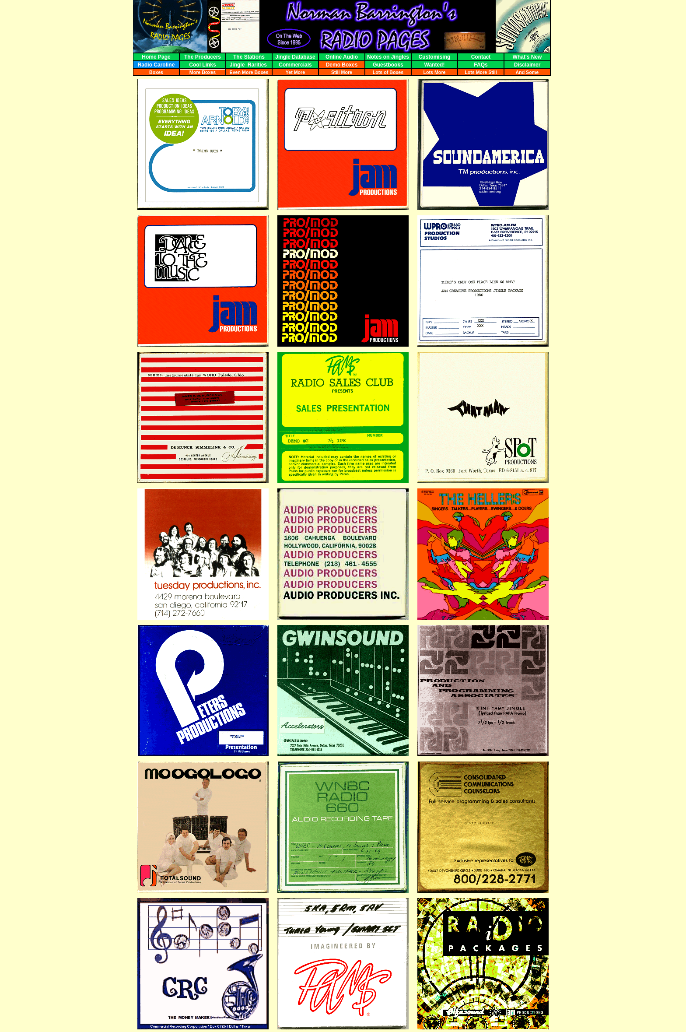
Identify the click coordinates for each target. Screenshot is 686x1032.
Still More (342, 72)
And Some (527, 72)
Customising (435, 57)
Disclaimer (527, 65)
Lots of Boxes (388, 72)
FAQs (480, 65)
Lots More (434, 72)
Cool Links (202, 65)
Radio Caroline (156, 65)
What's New (527, 57)
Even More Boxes (249, 72)
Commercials (295, 65)
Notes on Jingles (388, 57)
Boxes (156, 72)
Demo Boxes (341, 65)
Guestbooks (388, 65)
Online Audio (342, 57)
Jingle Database (295, 57)
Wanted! (434, 65)
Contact (480, 57)
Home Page (156, 57)
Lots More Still (480, 72)
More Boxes (202, 72)
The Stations (249, 57)
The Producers (203, 57)
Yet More (295, 72)
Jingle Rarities (249, 65)
